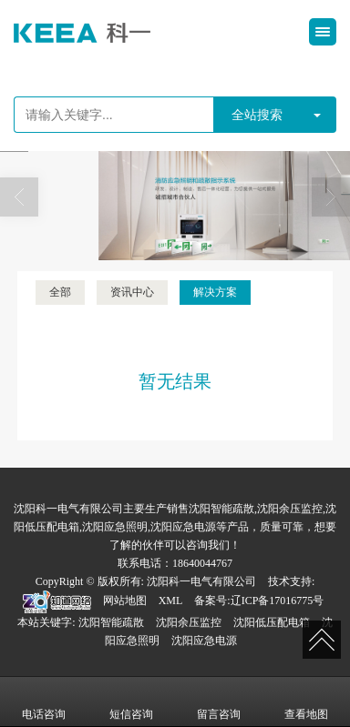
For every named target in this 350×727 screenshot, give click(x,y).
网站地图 (125, 600)
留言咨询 (219, 701)
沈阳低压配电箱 (271, 622)
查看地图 (306, 701)
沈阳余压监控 (188, 622)
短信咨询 (131, 701)
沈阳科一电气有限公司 (201, 581)
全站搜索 (257, 114)
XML (171, 600)
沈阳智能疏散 (111, 622)
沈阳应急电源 (204, 640)
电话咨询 (44, 701)
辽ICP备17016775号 (277, 600)
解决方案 (215, 292)
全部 (60, 292)
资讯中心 (132, 292)
